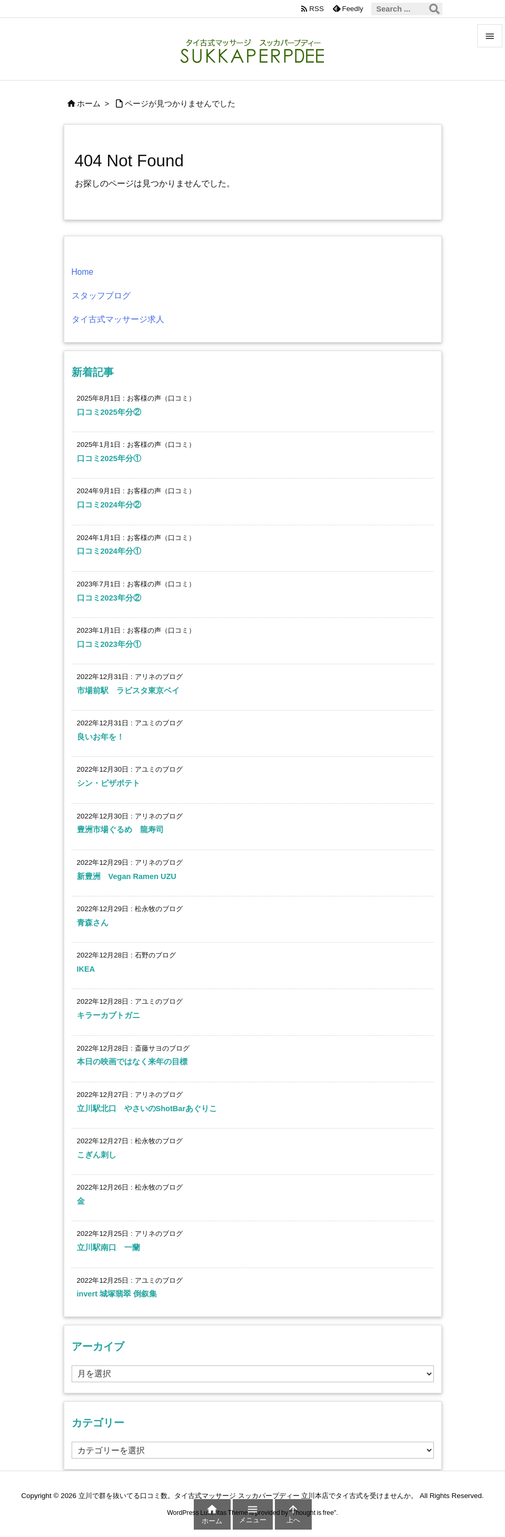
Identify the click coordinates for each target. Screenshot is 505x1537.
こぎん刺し (96, 1155)
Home (83, 271)
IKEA (86, 969)
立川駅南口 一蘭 (108, 1247)
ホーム (89, 103)
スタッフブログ (101, 295)
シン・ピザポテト (108, 783)
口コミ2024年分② (109, 505)
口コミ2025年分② (109, 412)
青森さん (92, 923)
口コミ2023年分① (109, 644)
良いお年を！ (100, 737)
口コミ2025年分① (109, 458)
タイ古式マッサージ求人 (118, 319)
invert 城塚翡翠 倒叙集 (117, 1294)
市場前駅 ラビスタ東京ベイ (128, 690)
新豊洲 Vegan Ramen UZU (126, 876)
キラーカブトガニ (108, 1015)
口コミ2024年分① (109, 551)
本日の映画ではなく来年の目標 (132, 1061)
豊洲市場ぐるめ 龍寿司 (120, 829)
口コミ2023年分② (109, 598)
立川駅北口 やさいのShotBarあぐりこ (147, 1108)
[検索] (434, 9)
